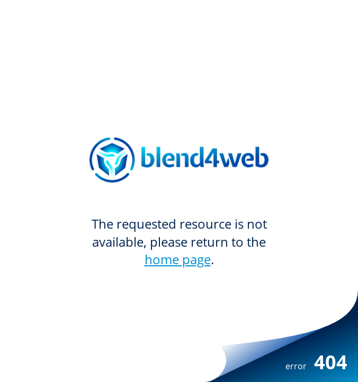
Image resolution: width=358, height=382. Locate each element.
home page (178, 259)
